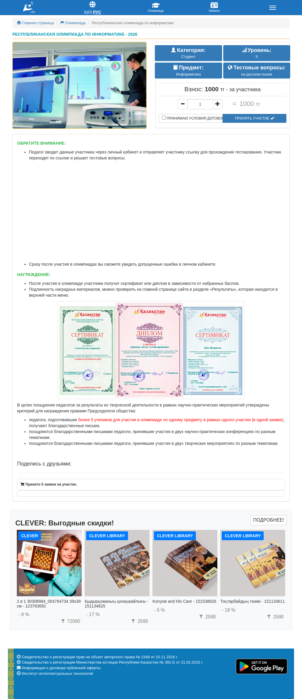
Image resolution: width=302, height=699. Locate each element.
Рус (97, 12)
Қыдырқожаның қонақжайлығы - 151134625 (116, 603)
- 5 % (159, 610)
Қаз (88, 12)
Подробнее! (268, 519)
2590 (139, 621)
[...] (200, 104)
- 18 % (228, 610)
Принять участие (254, 118)
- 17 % (93, 614)
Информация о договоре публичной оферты (61, 668)
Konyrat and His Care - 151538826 (184, 601)
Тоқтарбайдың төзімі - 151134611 (252, 601)
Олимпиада (73, 23)
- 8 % (23, 614)
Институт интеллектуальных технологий (57, 673)
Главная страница (35, 23)
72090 (70, 621)
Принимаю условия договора (192, 118)
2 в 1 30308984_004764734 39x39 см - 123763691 (49, 603)
